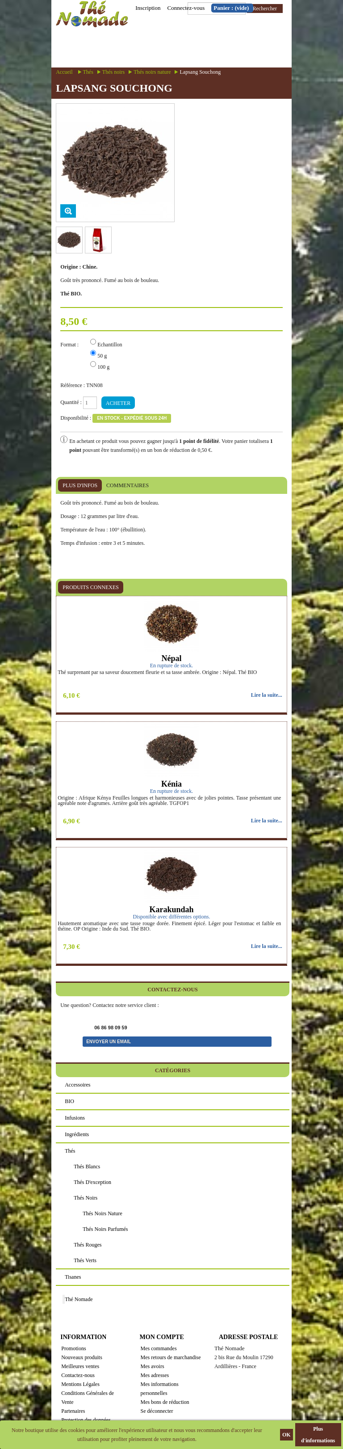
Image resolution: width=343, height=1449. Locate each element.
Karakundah (171, 909)
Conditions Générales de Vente (87, 1397)
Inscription (147, 7)
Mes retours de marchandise (171, 1357)
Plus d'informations (318, 1435)
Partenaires (73, 1411)
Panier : (231, 7)
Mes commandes (159, 1348)
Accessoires (77, 1085)
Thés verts (85, 1260)
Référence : (72, 385)
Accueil (64, 72)
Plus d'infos (80, 485)
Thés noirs (113, 72)
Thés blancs (87, 1166)
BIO (69, 1101)
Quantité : (71, 402)
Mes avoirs (152, 1366)
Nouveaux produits (81, 1357)
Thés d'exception (92, 1182)
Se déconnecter (157, 1411)
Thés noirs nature (152, 72)
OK (286, 1435)
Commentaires (127, 485)
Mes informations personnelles (160, 1388)
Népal (172, 658)
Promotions (73, 1348)
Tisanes (73, 1277)
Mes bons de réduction (165, 1402)
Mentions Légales (80, 1384)
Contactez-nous (78, 1375)
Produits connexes (91, 587)
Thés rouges (87, 1245)
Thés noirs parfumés (105, 1229)
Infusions (75, 1118)
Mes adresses (155, 1375)
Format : (70, 344)
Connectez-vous (186, 7)
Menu (198, 47)
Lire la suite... (266, 695)
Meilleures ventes (80, 1366)
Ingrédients (77, 1134)
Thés (88, 72)
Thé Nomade (78, 1299)
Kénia (171, 783)
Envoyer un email (108, 1041)
